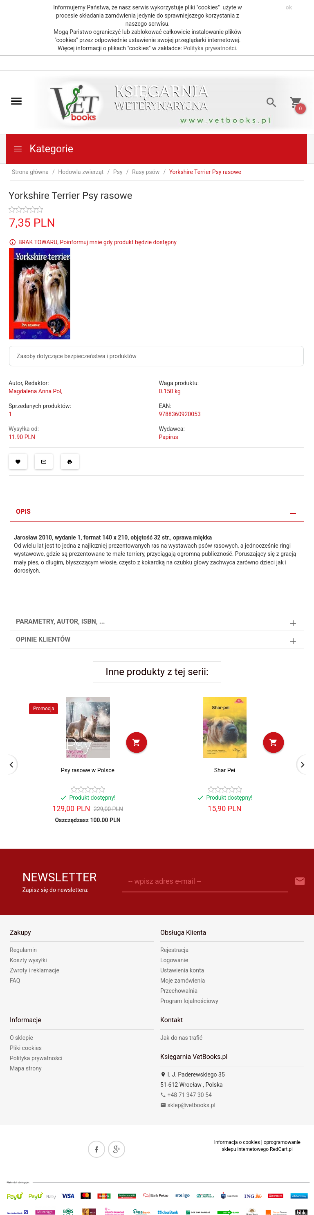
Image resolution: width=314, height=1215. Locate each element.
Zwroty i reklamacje (34, 970)
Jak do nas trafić (181, 1037)
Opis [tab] (23, 511)
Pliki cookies (26, 1048)
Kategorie (43, 149)
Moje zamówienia (182, 980)
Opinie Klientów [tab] (43, 639)
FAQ (15, 980)
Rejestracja (174, 950)
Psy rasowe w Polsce (87, 770)
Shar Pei (224, 770)
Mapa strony (26, 1068)
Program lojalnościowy (189, 1001)
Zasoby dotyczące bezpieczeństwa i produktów (77, 356)
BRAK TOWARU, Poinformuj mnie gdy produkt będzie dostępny (97, 242)
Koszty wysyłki (28, 960)
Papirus (168, 437)
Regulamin (23, 950)
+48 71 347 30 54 (186, 1095)
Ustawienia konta (182, 970)
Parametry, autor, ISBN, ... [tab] (60, 621)
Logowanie (174, 960)
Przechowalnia (178, 991)
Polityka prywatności (209, 48)
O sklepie (21, 1037)
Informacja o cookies (237, 1142)
